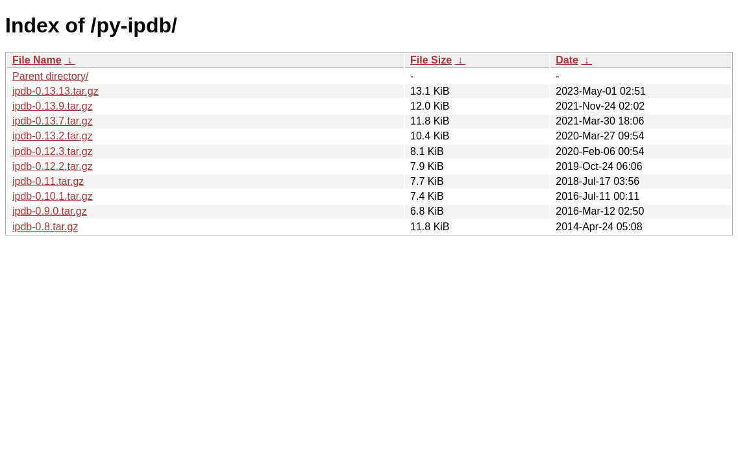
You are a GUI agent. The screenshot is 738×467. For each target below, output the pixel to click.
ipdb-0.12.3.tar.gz (52, 151)
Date (567, 60)
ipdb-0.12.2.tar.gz (52, 166)
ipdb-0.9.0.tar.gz (49, 211)
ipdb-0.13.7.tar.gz (52, 120)
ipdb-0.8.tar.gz (45, 226)
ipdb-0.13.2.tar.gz (52, 135)
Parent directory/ (50, 76)
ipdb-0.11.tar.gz (48, 181)
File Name (37, 60)
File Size (431, 60)
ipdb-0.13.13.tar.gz (55, 91)
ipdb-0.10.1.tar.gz (52, 196)
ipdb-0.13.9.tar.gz (52, 106)
